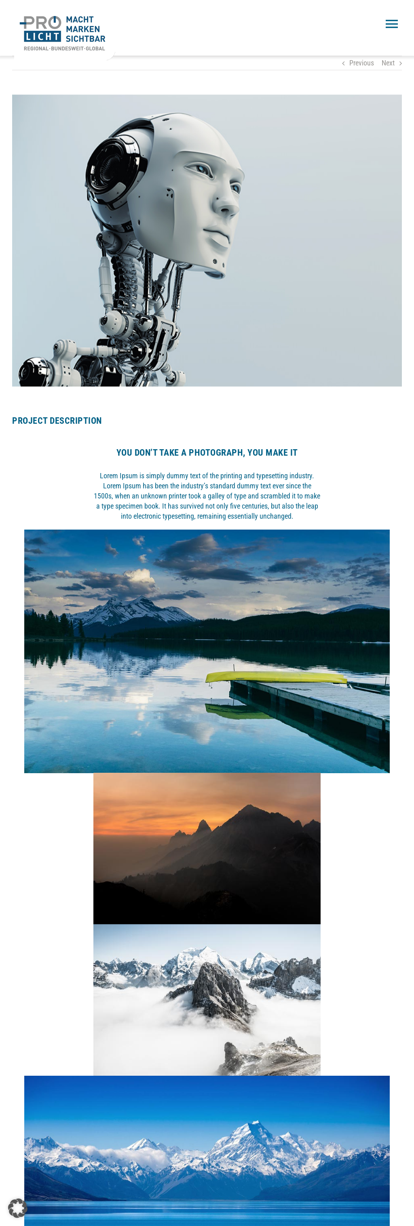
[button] (18, 1208)
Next (388, 63)
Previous (361, 63)
